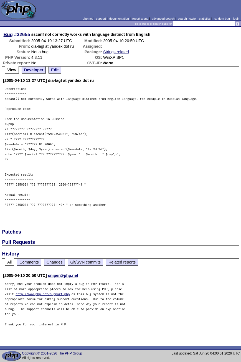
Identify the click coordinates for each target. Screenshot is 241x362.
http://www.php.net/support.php (43, 294)
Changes (55, 262)
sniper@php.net (63, 275)
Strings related (116, 52)
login (236, 18)
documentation (119, 18)
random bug (222, 18)
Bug (8, 34)
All (9, 262)
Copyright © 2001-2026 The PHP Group (52, 353)
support (101, 18)
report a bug (140, 18)
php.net (88, 18)
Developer (34, 70)
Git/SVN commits (85, 262)
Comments (29, 262)
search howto (187, 18)
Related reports (122, 262)
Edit (55, 70)
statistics (204, 18)
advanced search (163, 18)
